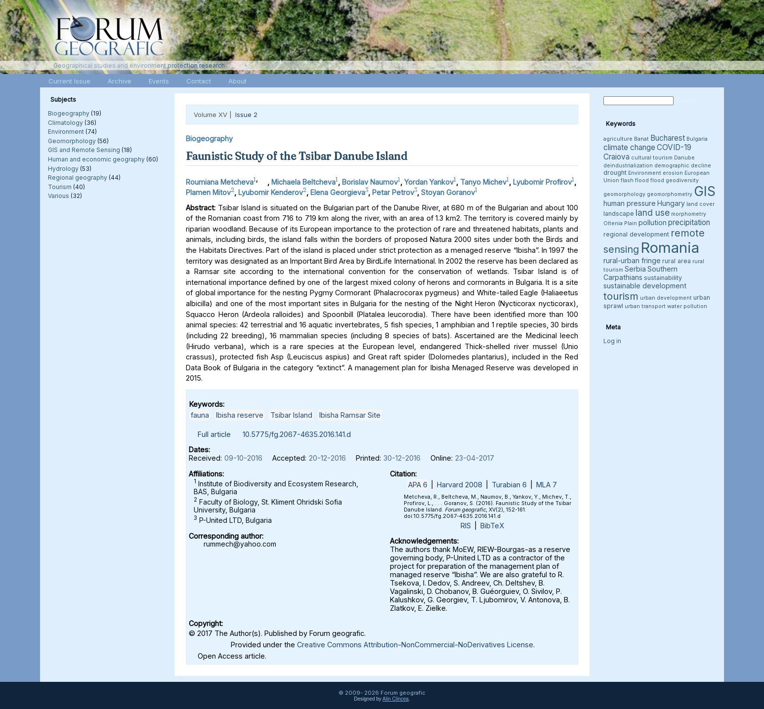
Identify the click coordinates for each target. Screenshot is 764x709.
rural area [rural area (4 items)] (676, 261)
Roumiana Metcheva (220, 182)
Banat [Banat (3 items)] (641, 139)
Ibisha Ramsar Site (350, 415)
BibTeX (492, 525)
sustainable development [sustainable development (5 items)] (644, 285)
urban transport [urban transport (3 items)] (645, 306)
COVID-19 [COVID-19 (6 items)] (674, 147)
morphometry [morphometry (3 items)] (688, 214)
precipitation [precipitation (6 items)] (689, 222)
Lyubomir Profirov (542, 182)
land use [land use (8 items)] (653, 212)
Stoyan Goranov (448, 192)
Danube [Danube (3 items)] (684, 158)
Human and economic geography (96, 159)
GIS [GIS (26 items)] (705, 191)
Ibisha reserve (239, 415)
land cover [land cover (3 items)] (700, 204)
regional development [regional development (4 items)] (636, 234)
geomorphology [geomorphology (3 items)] (624, 194)
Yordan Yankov (429, 182)
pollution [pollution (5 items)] (652, 222)
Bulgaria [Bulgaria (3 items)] (697, 139)
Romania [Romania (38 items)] (669, 247)
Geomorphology (72, 141)
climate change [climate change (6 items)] (629, 147)
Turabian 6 (509, 484)
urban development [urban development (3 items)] (666, 298)
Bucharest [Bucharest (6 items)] (667, 138)
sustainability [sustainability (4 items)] (663, 277)
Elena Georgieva (337, 192)
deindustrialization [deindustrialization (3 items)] (628, 165)
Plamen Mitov (208, 192)
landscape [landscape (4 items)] (618, 213)
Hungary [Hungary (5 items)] (671, 203)
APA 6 (417, 484)
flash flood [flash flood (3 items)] (635, 180)
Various (58, 195)
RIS (466, 525)
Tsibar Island (291, 415)
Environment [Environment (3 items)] (644, 173)
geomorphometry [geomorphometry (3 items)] (669, 194)
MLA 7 (546, 484)
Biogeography (68, 113)
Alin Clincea (395, 699)
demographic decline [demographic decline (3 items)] (682, 165)
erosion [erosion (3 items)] (673, 173)
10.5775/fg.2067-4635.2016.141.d (297, 434)
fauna (200, 415)
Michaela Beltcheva (303, 182)
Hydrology (63, 168)
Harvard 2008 (459, 484)
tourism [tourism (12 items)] (620, 296)
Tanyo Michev (483, 182)
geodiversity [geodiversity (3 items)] (682, 180)
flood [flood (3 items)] (657, 180)
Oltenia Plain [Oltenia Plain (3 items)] (620, 223)
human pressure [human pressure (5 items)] (629, 203)
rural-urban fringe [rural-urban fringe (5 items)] (632, 260)
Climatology (65, 122)
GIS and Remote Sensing (84, 150)
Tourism (60, 187)
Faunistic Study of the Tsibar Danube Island (296, 156)
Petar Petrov (393, 192)
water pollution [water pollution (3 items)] (687, 306)
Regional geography (77, 177)
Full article (214, 434)
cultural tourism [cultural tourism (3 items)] (652, 158)
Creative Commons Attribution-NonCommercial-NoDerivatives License (415, 644)
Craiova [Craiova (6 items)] (616, 156)
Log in (612, 341)
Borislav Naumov (370, 182)
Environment (66, 131)
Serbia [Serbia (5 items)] (635, 269)
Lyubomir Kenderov (270, 192)
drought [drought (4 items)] (615, 172)
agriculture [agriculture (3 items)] (618, 139)
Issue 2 (246, 114)
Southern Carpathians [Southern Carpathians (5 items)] (640, 273)
